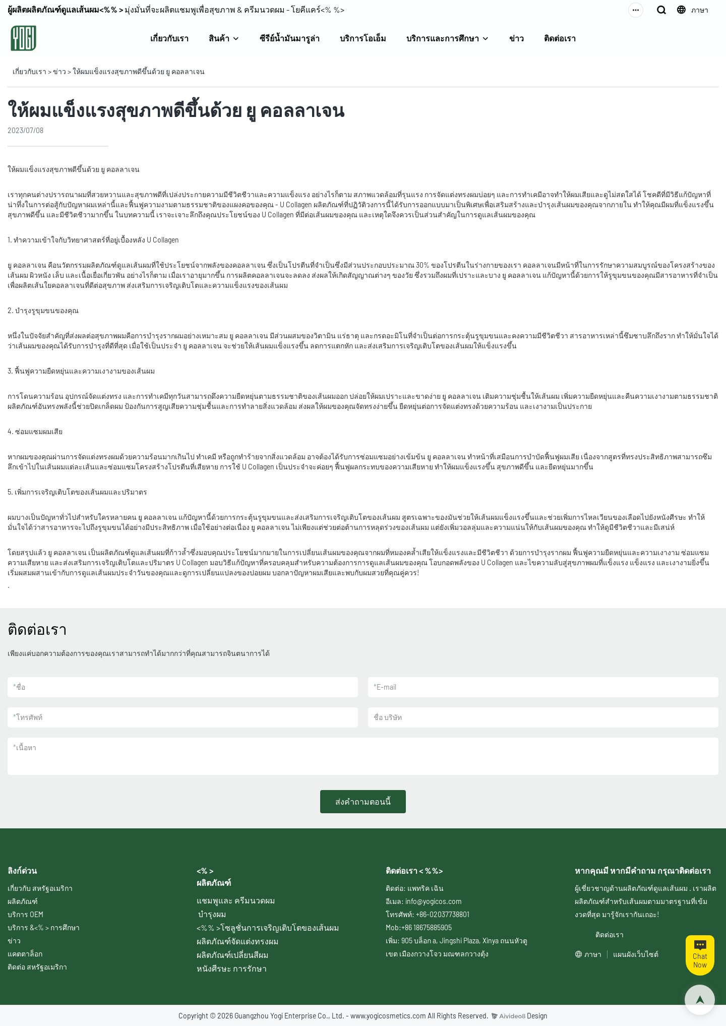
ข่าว (516, 38)
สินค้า (219, 38)
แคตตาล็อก (25, 953)
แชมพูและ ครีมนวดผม (236, 900)
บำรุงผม (212, 914)
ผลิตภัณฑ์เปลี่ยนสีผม (233, 954)
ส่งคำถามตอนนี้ (363, 801)
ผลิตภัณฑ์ (23, 901)
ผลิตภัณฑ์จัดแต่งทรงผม (238, 941)
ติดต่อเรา (560, 38)
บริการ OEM (25, 914)
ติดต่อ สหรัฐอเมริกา (37, 966)
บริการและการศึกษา (442, 38)
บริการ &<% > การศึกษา (44, 927)
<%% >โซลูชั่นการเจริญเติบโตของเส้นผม (268, 927)
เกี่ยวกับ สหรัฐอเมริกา (40, 888)
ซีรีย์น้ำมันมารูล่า (290, 38)
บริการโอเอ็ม (363, 38)
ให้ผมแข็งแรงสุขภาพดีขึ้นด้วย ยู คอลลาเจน (139, 71)
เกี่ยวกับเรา (169, 38)
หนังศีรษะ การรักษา (232, 968)
